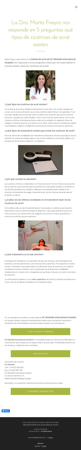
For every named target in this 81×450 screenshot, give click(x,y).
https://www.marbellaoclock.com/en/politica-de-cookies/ (40, 424)
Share (6, 411)
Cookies (50, 438)
